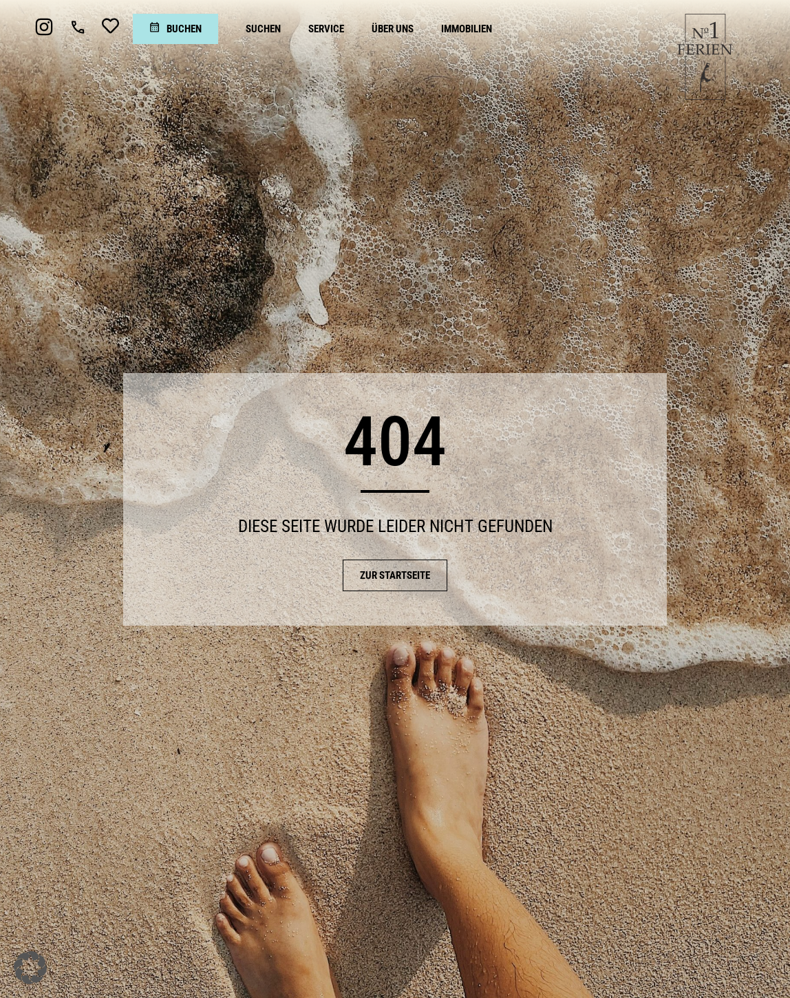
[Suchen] (263, 29)
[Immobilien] (466, 29)
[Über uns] (392, 29)
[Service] (326, 29)
